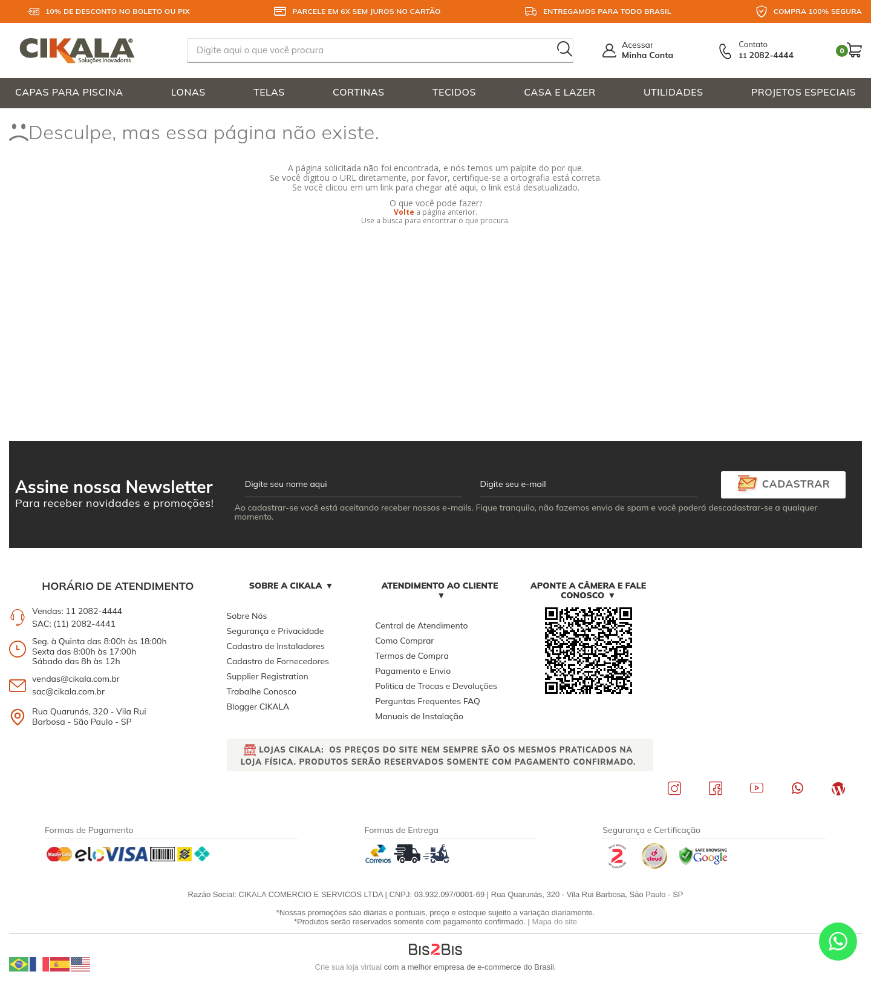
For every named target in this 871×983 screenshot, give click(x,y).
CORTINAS (358, 92)
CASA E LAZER (559, 92)
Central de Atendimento (421, 625)
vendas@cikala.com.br (76, 678)
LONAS (188, 92)
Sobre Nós (247, 615)
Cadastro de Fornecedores (278, 661)
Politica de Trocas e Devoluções (436, 686)
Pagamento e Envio (413, 670)
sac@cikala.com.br (68, 691)
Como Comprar (404, 640)
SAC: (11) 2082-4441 (74, 623)
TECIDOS (454, 92)
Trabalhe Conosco (261, 691)
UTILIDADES (673, 92)
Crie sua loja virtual (348, 967)
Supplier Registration (267, 676)
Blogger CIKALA (258, 706)
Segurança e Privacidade (275, 630)
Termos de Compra (412, 655)
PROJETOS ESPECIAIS (803, 92)
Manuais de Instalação (419, 716)
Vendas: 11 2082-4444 (77, 611)
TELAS (269, 92)
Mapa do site (554, 921)
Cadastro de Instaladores (276, 646)
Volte (404, 212)
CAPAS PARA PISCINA (69, 92)
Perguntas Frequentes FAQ (427, 701)
